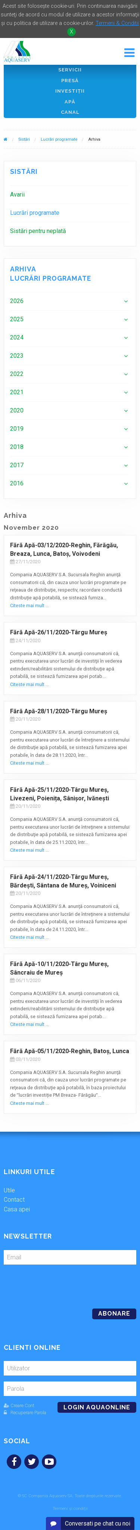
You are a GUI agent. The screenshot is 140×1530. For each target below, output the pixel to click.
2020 (17, 410)
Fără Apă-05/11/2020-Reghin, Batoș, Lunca (69, 1051)
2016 (17, 483)
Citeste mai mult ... (29, 605)
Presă (70, 80)
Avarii (17, 194)
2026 (17, 301)
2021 (17, 392)
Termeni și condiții (70, 1508)
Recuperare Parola (25, 1412)
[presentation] (55, 1284)
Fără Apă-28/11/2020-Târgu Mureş (58, 711)
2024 (17, 337)
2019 (17, 428)
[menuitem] (70, 194)
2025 (17, 319)
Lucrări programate (59, 139)
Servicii (70, 70)
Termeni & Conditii (117, 23)
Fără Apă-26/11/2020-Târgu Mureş (58, 632)
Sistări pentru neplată (38, 231)
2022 (17, 373)
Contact (14, 1199)
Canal (70, 112)
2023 (17, 355)
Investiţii (70, 91)
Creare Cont (19, 1405)
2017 (17, 465)
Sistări (24, 139)
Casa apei (17, 1209)
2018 (17, 446)
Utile (9, 1190)
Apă (70, 102)
